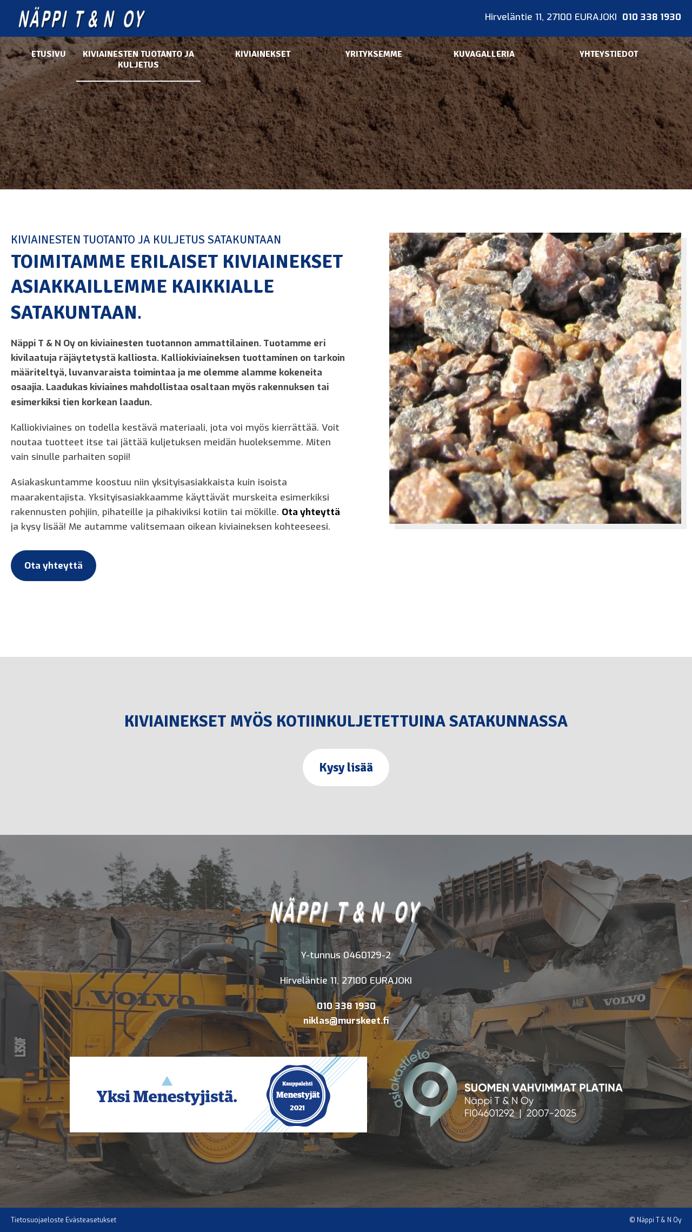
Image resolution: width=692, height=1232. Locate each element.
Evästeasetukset (90, 1220)
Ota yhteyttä (311, 512)
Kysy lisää (346, 767)
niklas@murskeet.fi (346, 1020)
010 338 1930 (651, 17)
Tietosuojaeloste (37, 1220)
